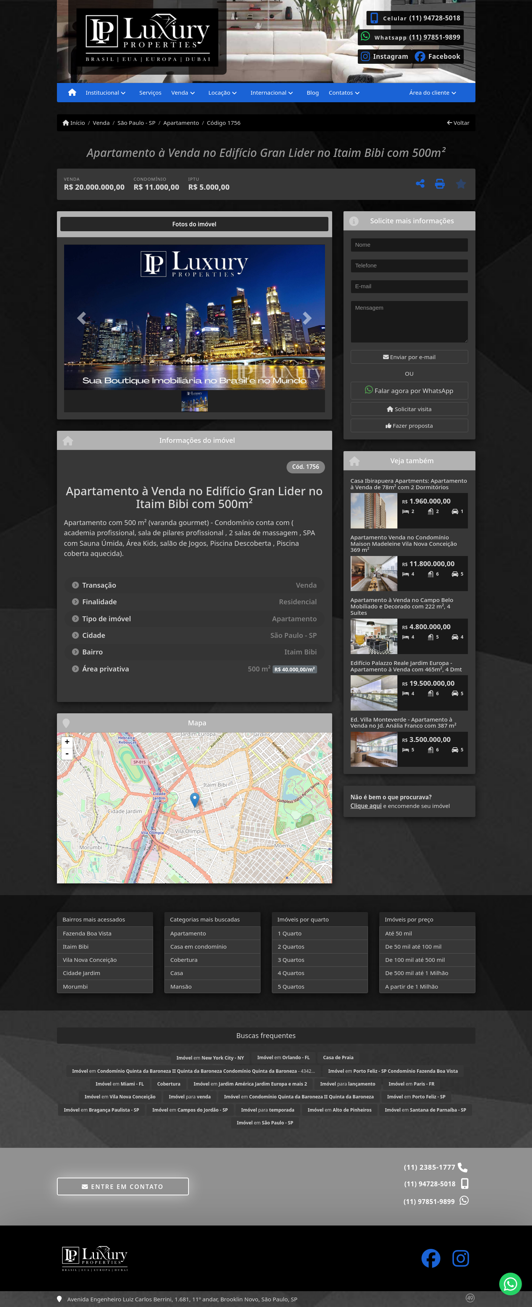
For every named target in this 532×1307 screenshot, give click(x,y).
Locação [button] (219, 92)
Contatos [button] (341, 92)
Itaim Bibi (76, 946)
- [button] (67, 754)
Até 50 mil (398, 933)
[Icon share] (385, 56)
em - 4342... (193, 1071)
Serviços (151, 92)
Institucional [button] (102, 92)
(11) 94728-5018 (434, 18)
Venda (101, 122)
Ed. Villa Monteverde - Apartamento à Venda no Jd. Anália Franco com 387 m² (404, 723)
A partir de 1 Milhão (411, 986)
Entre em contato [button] (123, 1187)
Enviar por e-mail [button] (409, 357)
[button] (83, 318)
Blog (313, 92)
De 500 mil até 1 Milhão (416, 973)
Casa (176, 973)
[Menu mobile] (72, 93)
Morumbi (75, 986)
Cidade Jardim (81, 973)
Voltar (458, 122)
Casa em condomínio (198, 946)
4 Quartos (291, 973)
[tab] (88, 224)
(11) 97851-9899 (434, 37)
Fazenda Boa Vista (87, 933)
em (210, 1058)
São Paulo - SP (137, 122)
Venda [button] (179, 92)
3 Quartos (291, 959)
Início (74, 122)
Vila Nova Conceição (90, 959)
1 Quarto (290, 933)
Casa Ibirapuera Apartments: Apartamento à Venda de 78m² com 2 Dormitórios (409, 484)
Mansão (181, 986)
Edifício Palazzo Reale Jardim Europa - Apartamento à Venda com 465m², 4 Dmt (406, 666)
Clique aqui (366, 805)
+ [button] (66, 742)
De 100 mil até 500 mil (415, 959)
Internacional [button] (269, 92)
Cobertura (184, 959)
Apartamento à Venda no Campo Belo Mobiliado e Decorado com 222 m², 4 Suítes (402, 606)
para (347, 1084)
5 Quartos (291, 986)
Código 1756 (224, 122)
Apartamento (181, 122)
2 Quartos (291, 946)
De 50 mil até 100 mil (413, 946)
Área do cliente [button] (429, 92)
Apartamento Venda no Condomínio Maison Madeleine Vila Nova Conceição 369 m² (404, 543)
